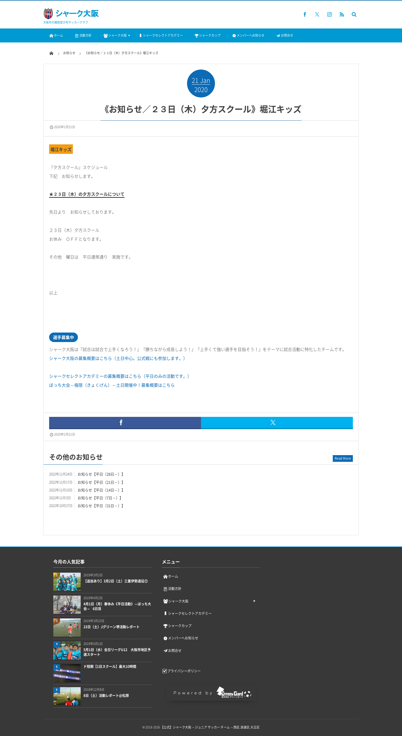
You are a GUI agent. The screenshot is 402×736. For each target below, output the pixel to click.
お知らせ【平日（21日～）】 (101, 482)
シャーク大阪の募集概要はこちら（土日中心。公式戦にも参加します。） (118, 358)
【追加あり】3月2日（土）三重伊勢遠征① (115, 581)
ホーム (56, 35)
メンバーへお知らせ (248, 35)
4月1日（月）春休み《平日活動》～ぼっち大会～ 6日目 (117, 606)
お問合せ (284, 35)
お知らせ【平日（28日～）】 (101, 474)
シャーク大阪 (114, 35)
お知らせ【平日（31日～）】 (101, 505)
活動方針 (83, 35)
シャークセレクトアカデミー (160, 35)
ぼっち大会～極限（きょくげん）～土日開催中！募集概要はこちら (112, 385)
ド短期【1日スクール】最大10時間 (109, 666)
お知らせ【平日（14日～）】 (101, 490)
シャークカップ (207, 35)
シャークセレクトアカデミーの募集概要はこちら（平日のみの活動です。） (120, 376)
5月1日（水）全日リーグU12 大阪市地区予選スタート (117, 652)
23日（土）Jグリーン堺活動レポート (111, 627)
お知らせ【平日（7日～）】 (100, 497)
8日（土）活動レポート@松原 (106, 695)
